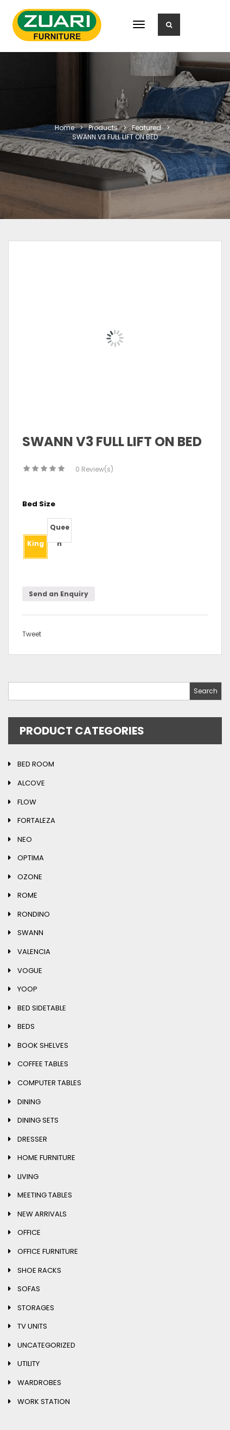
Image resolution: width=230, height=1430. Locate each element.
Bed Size (38, 504)
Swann (30, 932)
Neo (24, 839)
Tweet (31, 634)
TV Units (32, 1326)
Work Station (43, 1401)
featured (146, 127)
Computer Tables (49, 1083)
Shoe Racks (39, 1270)
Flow (26, 802)
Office (29, 1232)
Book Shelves (42, 1045)
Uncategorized (46, 1345)
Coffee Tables (42, 1064)
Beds (26, 1026)
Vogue (29, 970)
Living (28, 1176)
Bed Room (35, 764)
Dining (29, 1102)
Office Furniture (47, 1251)
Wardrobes (39, 1382)
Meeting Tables (44, 1195)
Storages (35, 1308)
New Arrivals (42, 1214)
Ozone (29, 877)
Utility (28, 1363)
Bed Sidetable (41, 1008)
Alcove (31, 783)
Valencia (33, 951)
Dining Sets (38, 1120)
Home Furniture (46, 1157)
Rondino (33, 914)
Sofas (28, 1289)
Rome (27, 895)
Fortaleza (36, 820)
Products (103, 127)
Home (64, 127)
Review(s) (94, 469)
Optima (30, 858)
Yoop (27, 989)
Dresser (32, 1139)
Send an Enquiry (58, 593)
